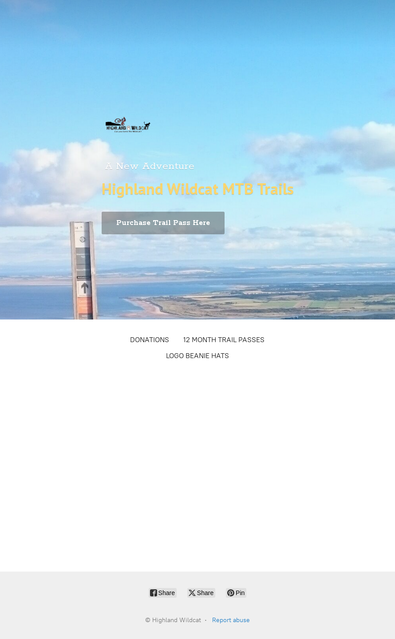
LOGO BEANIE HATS (197, 355)
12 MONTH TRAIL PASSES (224, 339)
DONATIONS (149, 339)
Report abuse (231, 620)
